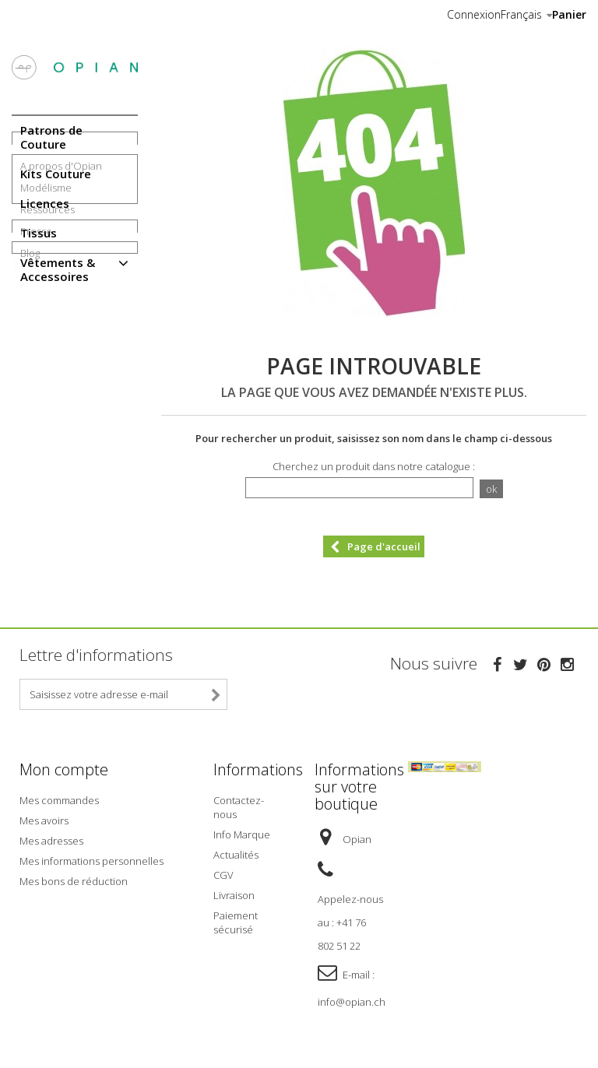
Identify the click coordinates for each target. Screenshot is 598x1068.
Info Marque (241, 830)
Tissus (38, 233)
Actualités (236, 850)
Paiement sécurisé (235, 918)
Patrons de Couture (51, 137)
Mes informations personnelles (91, 856)
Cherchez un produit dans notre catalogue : (374, 466)
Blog (30, 450)
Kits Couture (55, 173)
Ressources (47, 376)
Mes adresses (51, 836)
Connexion (474, 15)
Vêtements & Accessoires (57, 269)
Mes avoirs (44, 816)
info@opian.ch (351, 997)
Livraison (234, 891)
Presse (36, 398)
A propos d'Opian (61, 332)
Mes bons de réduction (73, 877)
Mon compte (63, 769)
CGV (223, 870)
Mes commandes (59, 796)
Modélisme (46, 354)
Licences (44, 203)
